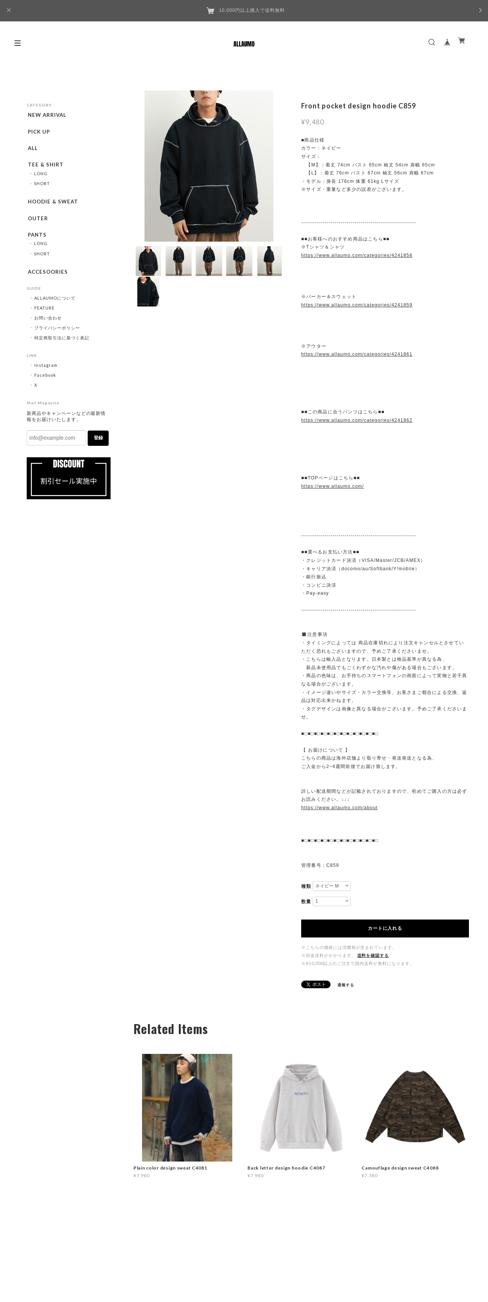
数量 (306, 901)
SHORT (42, 188)
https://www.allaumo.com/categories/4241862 (357, 420)
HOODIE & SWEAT (53, 207)
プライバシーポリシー (57, 338)
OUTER (37, 225)
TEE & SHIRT (45, 169)
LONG (41, 178)
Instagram (46, 375)
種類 (306, 886)
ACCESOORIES (48, 281)
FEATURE (44, 318)
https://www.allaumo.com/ (332, 486)
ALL (32, 151)
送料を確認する (373, 955)
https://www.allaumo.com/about (339, 807)
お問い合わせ (48, 328)
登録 (98, 448)
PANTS (37, 243)
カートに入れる (385, 928)
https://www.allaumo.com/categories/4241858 (357, 255)
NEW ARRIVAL (47, 115)
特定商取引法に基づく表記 (61, 348)
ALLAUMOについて (54, 308)
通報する (345, 985)
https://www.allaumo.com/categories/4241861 (357, 354)
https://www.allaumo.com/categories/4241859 (357, 305)
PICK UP (38, 133)
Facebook (45, 385)
